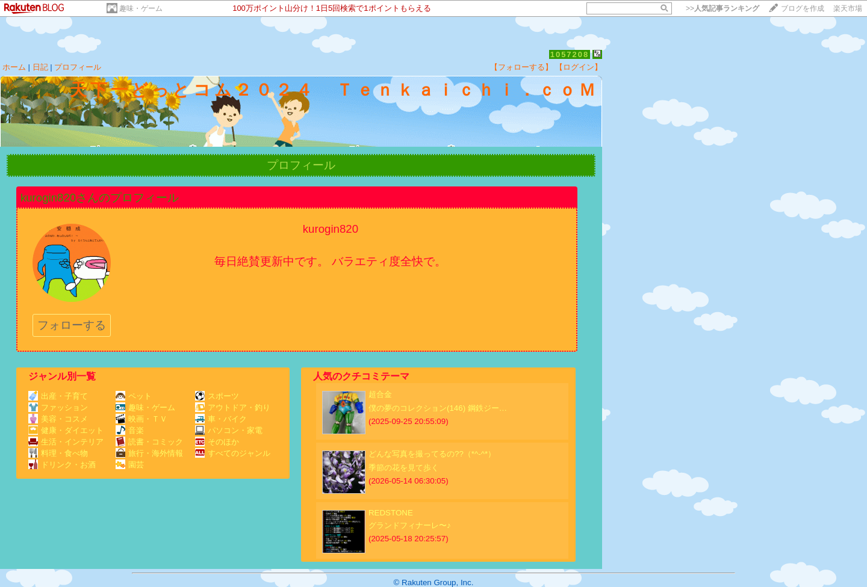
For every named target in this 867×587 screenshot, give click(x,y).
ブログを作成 (802, 8)
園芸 (130, 464)
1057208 (569, 54)
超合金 (380, 394)
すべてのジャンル (232, 453)
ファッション (58, 407)
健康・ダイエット (66, 430)
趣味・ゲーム (141, 8)
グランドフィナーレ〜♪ (409, 525)
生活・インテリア (66, 441)
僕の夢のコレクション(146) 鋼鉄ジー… (437, 408)
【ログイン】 (578, 67)
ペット (134, 396)
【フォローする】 (521, 67)
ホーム (14, 67)
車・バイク (221, 418)
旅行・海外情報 (149, 453)
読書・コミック (149, 441)
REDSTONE (390, 512)
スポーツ (217, 396)
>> (722, 8)
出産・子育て (58, 396)
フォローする (71, 325)
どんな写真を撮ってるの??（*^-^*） (432, 453)
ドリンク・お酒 (62, 464)
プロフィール (77, 67)
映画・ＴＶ (141, 418)
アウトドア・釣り (232, 407)
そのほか (217, 441)
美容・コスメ (58, 418)
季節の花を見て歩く (403, 467)
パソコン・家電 (229, 430)
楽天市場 (847, 8)
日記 (40, 67)
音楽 (130, 430)
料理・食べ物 (58, 453)
